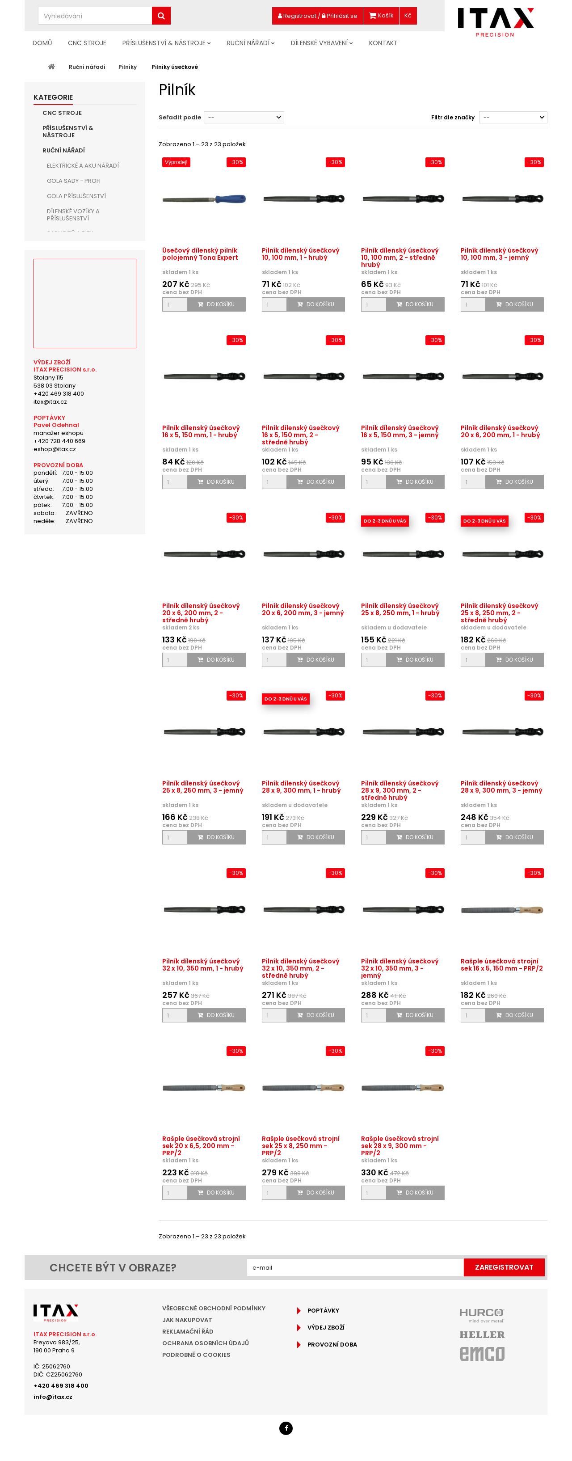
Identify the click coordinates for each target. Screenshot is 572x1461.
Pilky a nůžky (66, 468)
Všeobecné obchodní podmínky (213, 1308)
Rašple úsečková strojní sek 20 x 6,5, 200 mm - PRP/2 (201, 1146)
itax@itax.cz (50, 835)
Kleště (56, 294)
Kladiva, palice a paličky (84, 279)
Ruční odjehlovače (77, 499)
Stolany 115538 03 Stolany (55, 815)
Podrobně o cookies (196, 1355)
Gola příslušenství (76, 196)
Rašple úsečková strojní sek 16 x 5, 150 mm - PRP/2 (502, 965)
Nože (54, 484)
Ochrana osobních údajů (205, 1343)
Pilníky (57, 309)
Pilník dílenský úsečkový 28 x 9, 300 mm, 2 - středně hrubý (400, 790)
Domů (42, 42)
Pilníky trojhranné (85, 370)
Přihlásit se (340, 16)
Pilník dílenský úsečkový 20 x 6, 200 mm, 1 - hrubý (500, 431)
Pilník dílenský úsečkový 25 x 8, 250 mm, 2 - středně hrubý (499, 613)
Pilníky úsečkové (81, 401)
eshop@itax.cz (55, 883)
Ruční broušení (71, 612)
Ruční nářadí (248, 42)
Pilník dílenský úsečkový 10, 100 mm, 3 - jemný (499, 254)
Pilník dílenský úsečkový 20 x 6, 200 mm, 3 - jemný (303, 609)
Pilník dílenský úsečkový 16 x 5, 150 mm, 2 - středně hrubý (301, 435)
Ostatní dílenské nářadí (84, 597)
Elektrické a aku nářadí (83, 165)
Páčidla (59, 514)
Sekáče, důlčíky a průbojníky (73, 450)
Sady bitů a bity (70, 233)
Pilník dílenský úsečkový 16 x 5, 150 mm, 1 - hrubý (201, 431)
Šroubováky (66, 264)
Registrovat (297, 16)
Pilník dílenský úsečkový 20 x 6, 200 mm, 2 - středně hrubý (201, 613)
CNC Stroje (87, 42)
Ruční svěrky (67, 431)
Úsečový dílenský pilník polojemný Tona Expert (200, 254)
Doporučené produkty (80, 658)
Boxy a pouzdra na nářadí (88, 567)
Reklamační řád (188, 1331)
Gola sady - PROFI (74, 181)
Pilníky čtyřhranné (85, 385)
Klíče (54, 249)
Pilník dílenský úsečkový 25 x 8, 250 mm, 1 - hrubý (400, 609)
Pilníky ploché (77, 340)
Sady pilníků (74, 325)
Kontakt (383, 42)
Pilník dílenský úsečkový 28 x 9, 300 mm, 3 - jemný (502, 787)
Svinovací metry (72, 552)
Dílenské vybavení (319, 42)
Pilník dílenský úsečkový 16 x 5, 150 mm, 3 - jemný (400, 431)
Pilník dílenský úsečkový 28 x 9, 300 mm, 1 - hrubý (301, 787)
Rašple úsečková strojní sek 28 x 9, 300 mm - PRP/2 (400, 1146)
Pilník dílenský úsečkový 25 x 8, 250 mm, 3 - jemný (203, 787)
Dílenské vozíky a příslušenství (73, 215)
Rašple (66, 416)
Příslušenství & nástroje (164, 42)
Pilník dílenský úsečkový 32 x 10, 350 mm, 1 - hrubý (203, 965)
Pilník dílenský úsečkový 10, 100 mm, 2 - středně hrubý (400, 257)
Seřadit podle (180, 117)
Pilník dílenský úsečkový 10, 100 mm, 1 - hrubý (301, 254)
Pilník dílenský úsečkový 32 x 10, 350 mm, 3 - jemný (400, 968)
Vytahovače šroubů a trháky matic (81, 533)
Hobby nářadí (68, 628)
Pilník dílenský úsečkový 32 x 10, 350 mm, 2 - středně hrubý (301, 968)
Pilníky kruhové (80, 355)
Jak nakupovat (187, 1320)
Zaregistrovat (504, 1267)
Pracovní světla (73, 582)
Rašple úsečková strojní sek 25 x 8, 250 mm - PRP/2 (301, 1146)
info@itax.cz (53, 1397)
